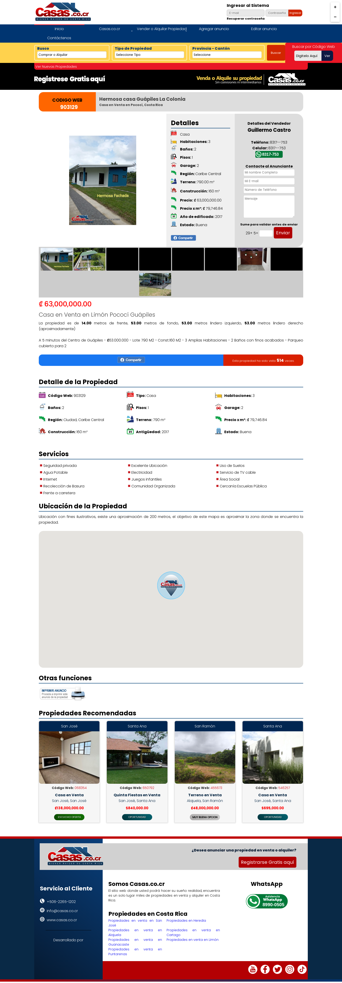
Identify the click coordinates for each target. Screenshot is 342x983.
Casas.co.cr (109, 28)
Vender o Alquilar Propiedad (162, 28)
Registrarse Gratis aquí (267, 864)
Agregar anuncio (214, 28)
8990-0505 (274, 905)
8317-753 (270, 154)
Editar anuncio (264, 28)
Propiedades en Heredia (186, 922)
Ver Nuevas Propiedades (56, 66)
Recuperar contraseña (246, 18)
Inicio (59, 28)
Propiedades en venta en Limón (193, 941)
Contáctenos (59, 38)
